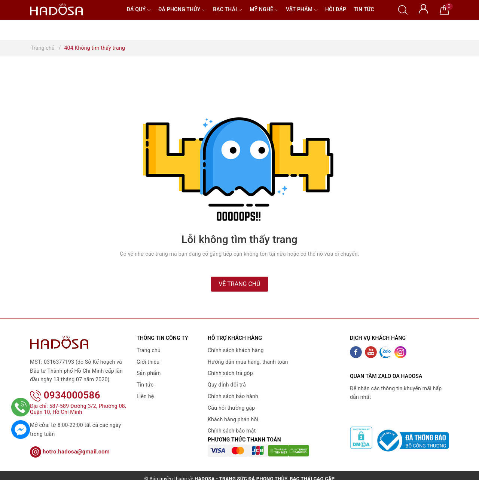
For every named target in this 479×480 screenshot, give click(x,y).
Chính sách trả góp (230, 373)
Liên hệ (145, 396)
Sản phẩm (149, 373)
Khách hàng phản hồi (233, 419)
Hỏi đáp (335, 9)
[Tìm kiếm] (403, 9)
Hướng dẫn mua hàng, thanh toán (248, 362)
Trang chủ (149, 350)
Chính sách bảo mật (232, 431)
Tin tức (364, 9)
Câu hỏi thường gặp (231, 408)
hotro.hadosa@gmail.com (70, 441)
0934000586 (65, 385)
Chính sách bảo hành (233, 396)
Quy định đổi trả (227, 385)
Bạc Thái (227, 10)
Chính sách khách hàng (236, 350)
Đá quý (138, 10)
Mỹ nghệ (264, 10)
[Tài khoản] (423, 8)
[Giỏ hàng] (444, 9)
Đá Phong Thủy (181, 10)
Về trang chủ (239, 283)
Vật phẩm (302, 10)
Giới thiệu (148, 362)
